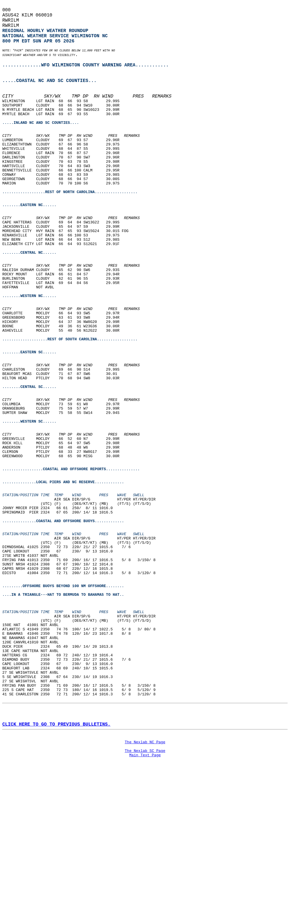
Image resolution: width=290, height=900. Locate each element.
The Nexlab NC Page (145, 867)
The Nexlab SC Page (145, 878)
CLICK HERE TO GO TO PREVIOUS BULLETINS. (56, 847)
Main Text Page (145, 883)
